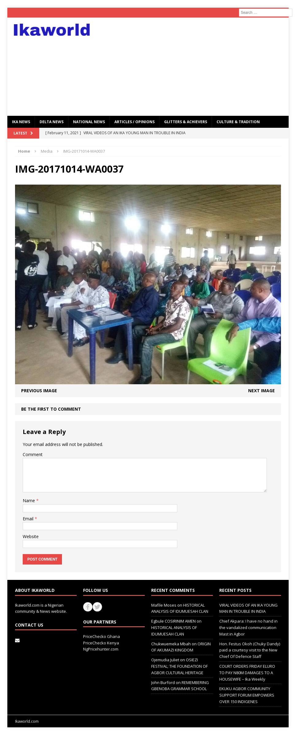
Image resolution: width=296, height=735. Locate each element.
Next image (261, 390)
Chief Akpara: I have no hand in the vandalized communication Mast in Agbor (248, 627)
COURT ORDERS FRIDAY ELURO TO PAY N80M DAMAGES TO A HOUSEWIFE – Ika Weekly (247, 672)
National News (89, 121)
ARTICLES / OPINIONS (134, 121)
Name (29, 500)
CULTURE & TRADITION (238, 121)
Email (29, 519)
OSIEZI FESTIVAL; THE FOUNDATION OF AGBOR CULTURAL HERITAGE (179, 666)
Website (31, 536)
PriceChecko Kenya (101, 643)
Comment (33, 454)
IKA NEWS (21, 121)
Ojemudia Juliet (165, 660)
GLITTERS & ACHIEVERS (185, 121)
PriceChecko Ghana (101, 636)
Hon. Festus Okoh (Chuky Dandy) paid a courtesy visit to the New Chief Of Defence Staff (249, 650)
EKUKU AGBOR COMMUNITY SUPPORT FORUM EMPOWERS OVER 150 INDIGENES (246, 695)
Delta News (51, 121)
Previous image (39, 390)
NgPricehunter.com (100, 649)
